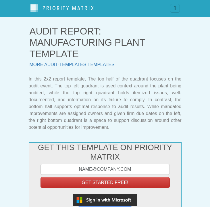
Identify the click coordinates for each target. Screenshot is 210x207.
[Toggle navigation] (175, 8)
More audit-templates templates (72, 64)
